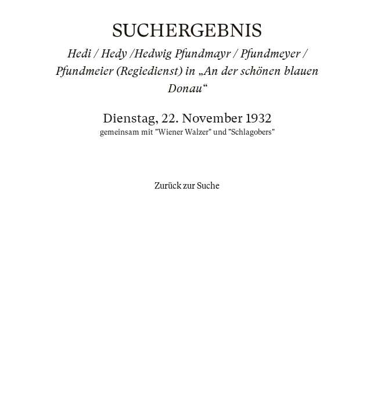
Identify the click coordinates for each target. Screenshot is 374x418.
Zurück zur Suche (187, 185)
